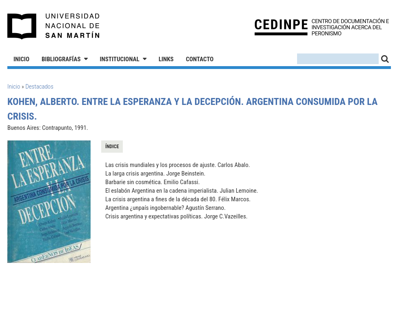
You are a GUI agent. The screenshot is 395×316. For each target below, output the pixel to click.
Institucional (120, 59)
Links (166, 59)
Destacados (39, 86)
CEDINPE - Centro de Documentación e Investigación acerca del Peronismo (322, 27)
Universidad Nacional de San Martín (53, 26)
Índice (112, 146)
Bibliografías (61, 59)
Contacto (199, 59)
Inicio (21, 59)
